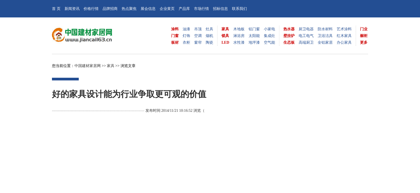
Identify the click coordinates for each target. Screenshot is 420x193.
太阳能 (254, 36)
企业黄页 (167, 9)
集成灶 (269, 36)
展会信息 (148, 9)
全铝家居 (325, 42)
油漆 (186, 29)
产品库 (184, 9)
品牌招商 (110, 9)
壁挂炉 (289, 36)
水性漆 (239, 42)
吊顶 (198, 29)
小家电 (269, 29)
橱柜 (364, 36)
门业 (364, 29)
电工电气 (306, 36)
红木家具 (344, 36)
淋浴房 (239, 36)
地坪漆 (254, 42)
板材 (175, 42)
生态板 (289, 42)
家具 (225, 29)
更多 (364, 42)
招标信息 (220, 9)
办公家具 (344, 42)
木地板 (239, 29)
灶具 (209, 29)
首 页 (56, 9)
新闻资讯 (72, 9)
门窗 (175, 36)
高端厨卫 (306, 42)
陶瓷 (209, 42)
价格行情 (91, 9)
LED (225, 42)
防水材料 (325, 29)
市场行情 (201, 9)
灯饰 (186, 36)
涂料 (175, 29)
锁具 (225, 36)
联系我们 (239, 9)
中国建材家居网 (87, 66)
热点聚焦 (129, 9)
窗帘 (198, 42)
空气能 (269, 42)
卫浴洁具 (325, 36)
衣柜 (186, 42)
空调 (198, 36)
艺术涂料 (344, 29)
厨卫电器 (306, 29)
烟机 (209, 36)
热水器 (289, 29)
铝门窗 (254, 29)
